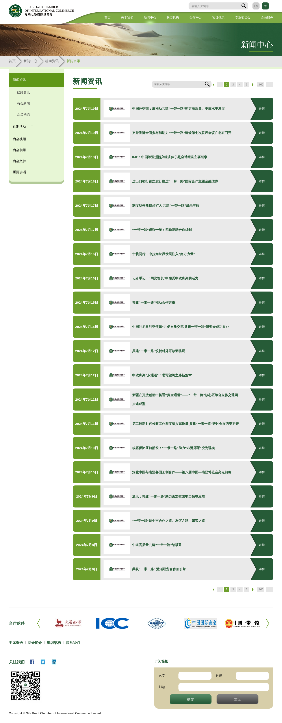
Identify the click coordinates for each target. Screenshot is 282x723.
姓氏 (219, 676)
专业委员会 (242, 17)
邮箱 (162, 687)
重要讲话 (19, 172)
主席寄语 (16, 643)
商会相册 (19, 150)
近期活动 (20, 126)
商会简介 (35, 643)
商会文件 (19, 161)
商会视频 (19, 139)
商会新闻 (23, 103)
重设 (237, 699)
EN (256, 6)
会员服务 (267, 17)
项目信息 (218, 17)
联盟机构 (173, 17)
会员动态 (23, 114)
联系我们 (73, 643)
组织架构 (54, 643)
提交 (190, 699)
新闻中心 (150, 17)
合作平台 (195, 17)
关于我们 (127, 17)
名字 (162, 676)
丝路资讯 (23, 92)
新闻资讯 (52, 61)
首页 (107, 17)
